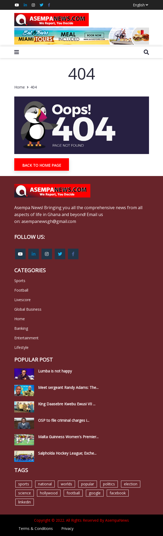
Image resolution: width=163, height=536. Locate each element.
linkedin (24, 501)
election (130, 483)
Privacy (67, 528)
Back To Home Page (41, 165)
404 (33, 87)
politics (109, 483)
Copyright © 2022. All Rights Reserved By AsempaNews (81, 520)
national (45, 483)
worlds (66, 483)
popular (87, 483)
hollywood (49, 492)
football (73, 492)
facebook (118, 492)
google (95, 492)
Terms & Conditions (35, 528)
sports (23, 483)
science (24, 492)
